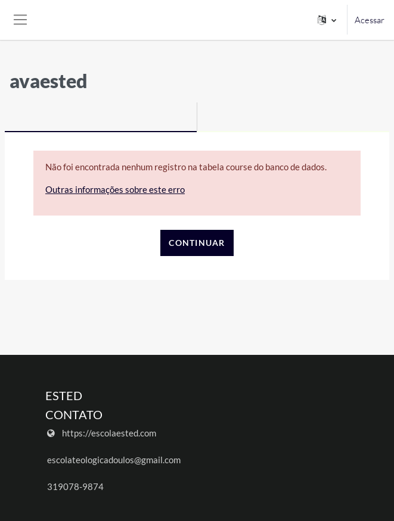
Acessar (369, 19)
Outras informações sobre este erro (115, 189)
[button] (327, 20)
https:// (76, 433)
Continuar (197, 243)
